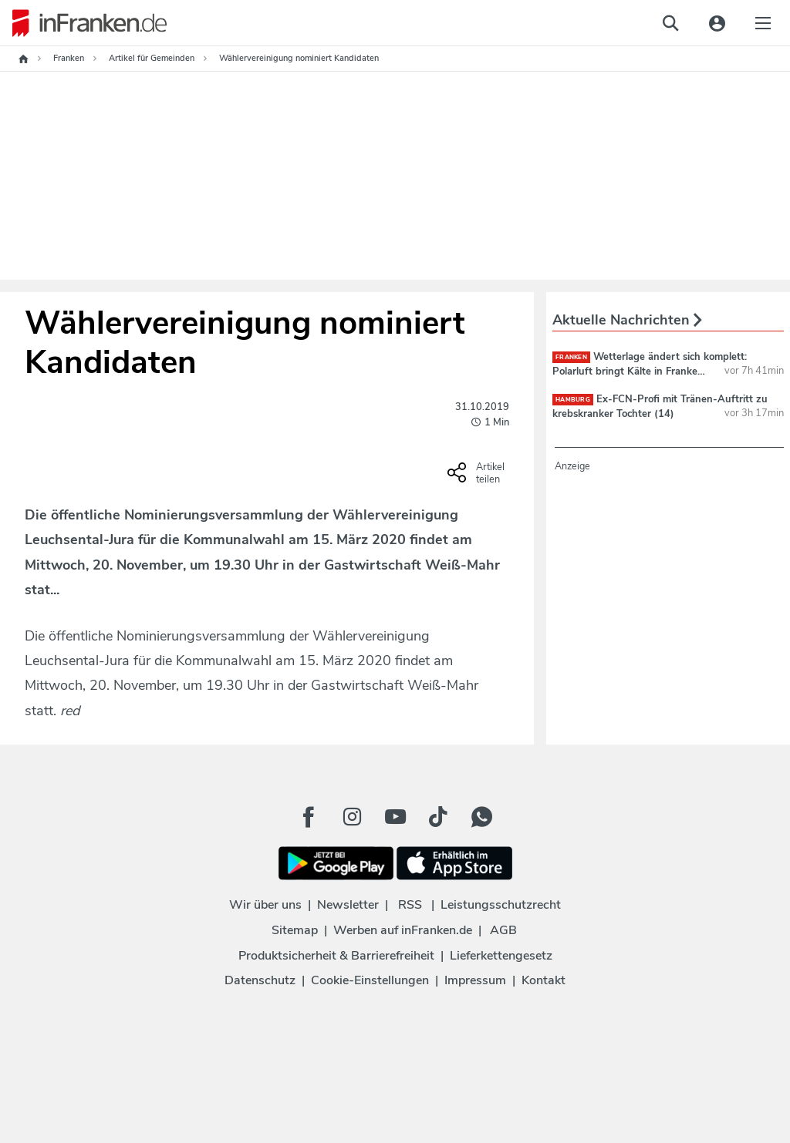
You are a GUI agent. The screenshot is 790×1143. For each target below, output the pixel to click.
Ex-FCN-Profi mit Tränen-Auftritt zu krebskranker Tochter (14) (660, 406)
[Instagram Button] (351, 816)
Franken (571, 357)
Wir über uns (265, 904)
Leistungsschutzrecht (501, 904)
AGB (503, 930)
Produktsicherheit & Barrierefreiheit (336, 955)
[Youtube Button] (395, 816)
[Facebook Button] (308, 816)
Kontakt (543, 980)
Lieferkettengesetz (501, 955)
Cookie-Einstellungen (370, 980)
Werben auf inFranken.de (402, 930)
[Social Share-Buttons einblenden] (478, 478)
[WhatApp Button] (481, 816)
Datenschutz (260, 980)
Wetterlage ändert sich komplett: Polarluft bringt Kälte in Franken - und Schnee (649, 371)
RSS (410, 904)
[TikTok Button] (438, 816)
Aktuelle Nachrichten (627, 320)
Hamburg (572, 399)
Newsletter (348, 904)
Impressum (475, 980)
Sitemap (295, 930)
